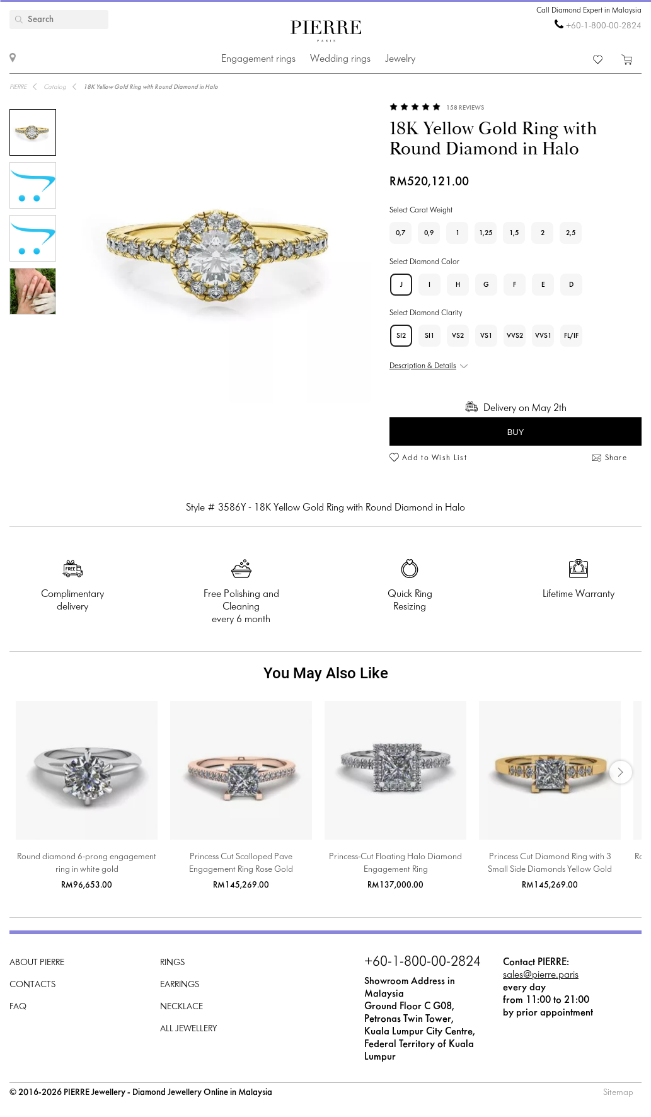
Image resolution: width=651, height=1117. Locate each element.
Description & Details (422, 366)
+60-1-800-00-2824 (604, 26)
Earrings (179, 985)
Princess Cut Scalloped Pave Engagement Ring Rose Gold (241, 863)
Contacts (32, 985)
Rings (172, 963)
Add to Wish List (434, 458)
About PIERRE (36, 963)
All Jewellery (188, 1029)
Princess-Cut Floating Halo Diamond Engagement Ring (395, 863)
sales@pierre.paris (541, 975)
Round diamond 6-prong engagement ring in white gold (86, 863)
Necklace (181, 1007)
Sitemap (618, 1093)
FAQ (17, 1007)
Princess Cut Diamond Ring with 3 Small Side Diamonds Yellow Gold (550, 863)
